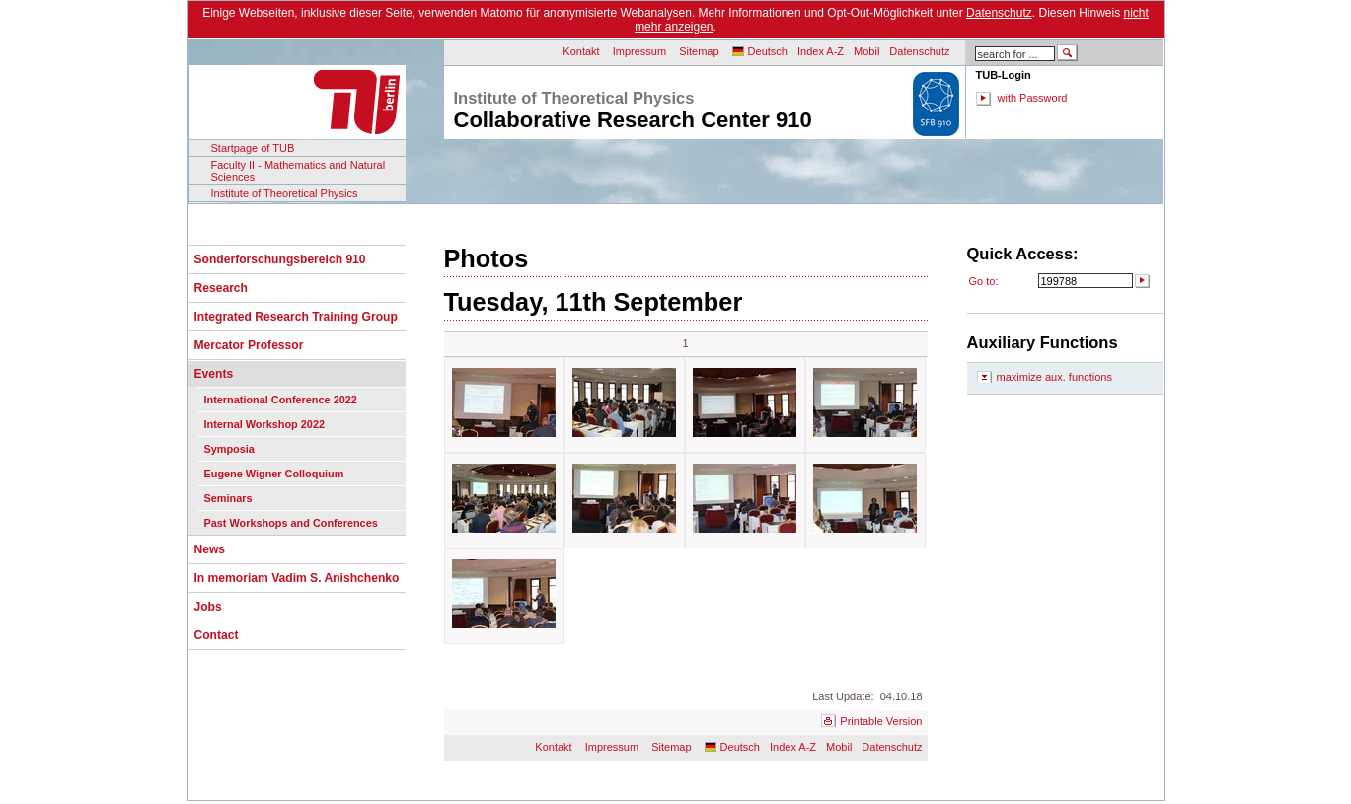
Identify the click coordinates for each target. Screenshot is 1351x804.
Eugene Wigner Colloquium (274, 473)
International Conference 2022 (280, 399)
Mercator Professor (249, 345)
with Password (1033, 98)
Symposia (229, 449)
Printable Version (881, 721)
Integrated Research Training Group (296, 317)
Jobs (208, 607)
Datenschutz (999, 13)
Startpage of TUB (253, 148)
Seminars (228, 498)
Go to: (984, 281)
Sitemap (698, 51)
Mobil (866, 51)
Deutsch (768, 51)
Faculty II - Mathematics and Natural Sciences (298, 171)
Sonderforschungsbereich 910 (280, 259)
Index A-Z (820, 51)
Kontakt (581, 51)
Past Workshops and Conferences (291, 523)
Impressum (639, 51)
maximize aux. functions (1054, 377)
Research (221, 288)
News (210, 549)
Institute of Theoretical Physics (284, 193)
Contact (216, 635)
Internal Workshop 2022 (264, 424)
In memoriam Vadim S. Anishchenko (297, 578)
